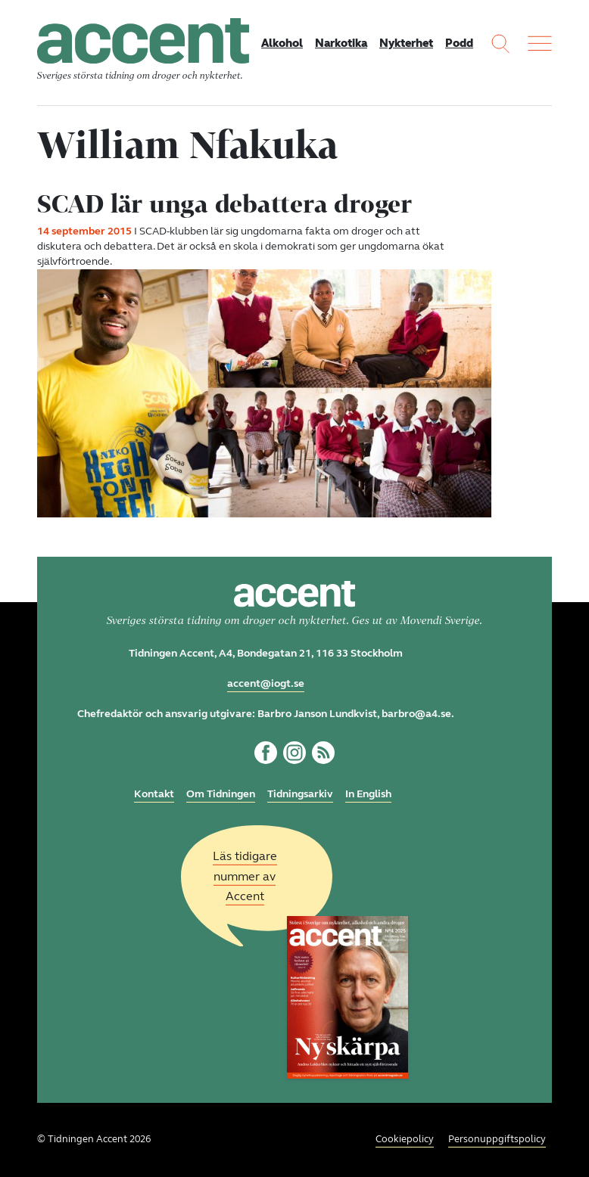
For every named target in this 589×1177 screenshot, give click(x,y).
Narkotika (341, 43)
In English (368, 793)
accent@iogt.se (265, 683)
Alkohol (282, 43)
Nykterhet (406, 43)
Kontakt (154, 793)
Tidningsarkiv (300, 793)
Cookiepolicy (405, 1139)
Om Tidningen (220, 793)
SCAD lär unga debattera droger (224, 203)
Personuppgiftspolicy (497, 1139)
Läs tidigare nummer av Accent (245, 876)
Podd (459, 43)
